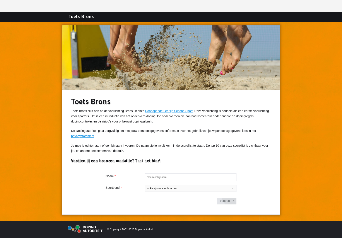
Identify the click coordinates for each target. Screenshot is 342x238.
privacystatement (82, 136)
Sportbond (113, 187)
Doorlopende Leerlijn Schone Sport (169, 111)
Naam (110, 176)
